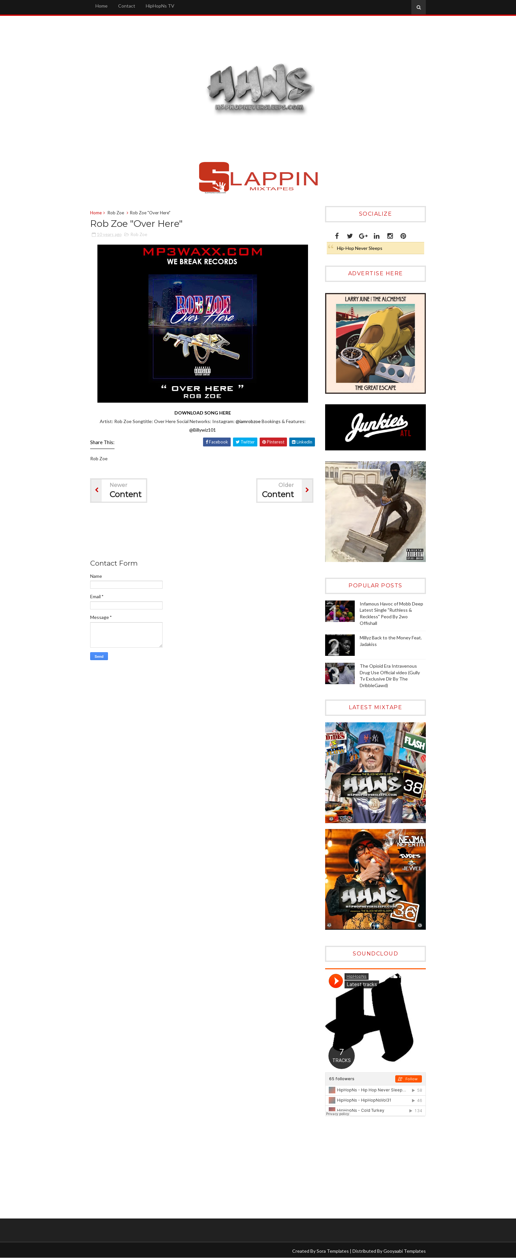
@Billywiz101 (202, 430)
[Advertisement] (210, 532)
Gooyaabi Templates (404, 1251)
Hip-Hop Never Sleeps (359, 248)
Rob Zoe (116, 212)
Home (101, 6)
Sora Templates (333, 1251)
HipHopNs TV (160, 6)
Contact (126, 6)
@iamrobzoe (248, 421)
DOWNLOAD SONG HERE (202, 412)
